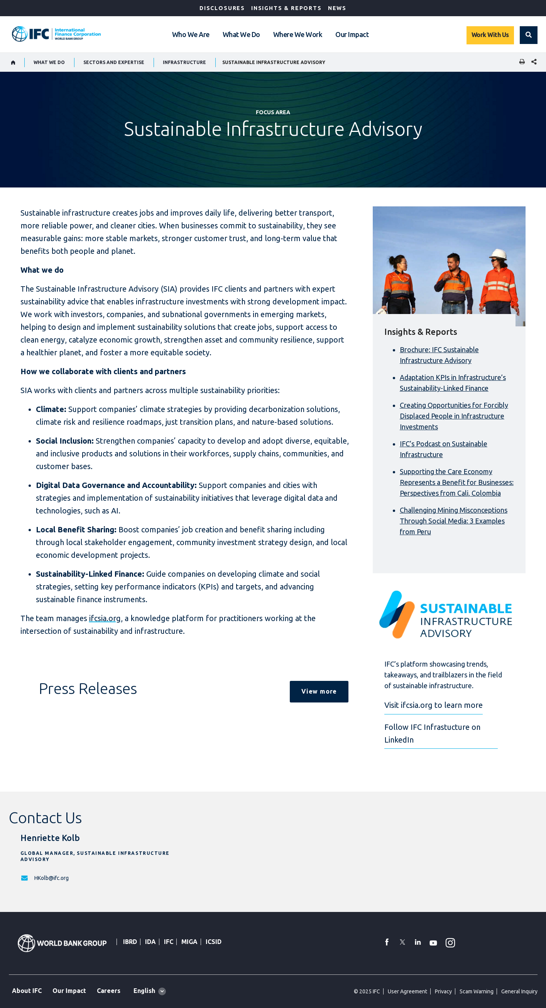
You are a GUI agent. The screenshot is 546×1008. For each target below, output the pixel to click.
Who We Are (191, 34)
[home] (13, 62)
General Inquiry (519, 991)
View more (319, 691)
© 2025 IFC (367, 991)
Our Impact (352, 34)
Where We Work (298, 34)
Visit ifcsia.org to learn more (433, 705)
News (337, 8)
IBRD (130, 941)
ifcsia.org (105, 618)
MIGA (189, 941)
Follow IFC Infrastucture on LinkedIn (432, 733)
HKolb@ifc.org (51, 878)
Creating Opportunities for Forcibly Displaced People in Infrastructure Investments (454, 416)
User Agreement (407, 991)
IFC (168, 941)
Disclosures (222, 8)
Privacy (443, 991)
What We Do (241, 34)
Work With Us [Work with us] (490, 34)
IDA (150, 941)
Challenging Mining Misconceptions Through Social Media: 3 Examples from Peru (453, 520)
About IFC (27, 990)
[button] (529, 35)
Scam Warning (477, 991)
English (144, 990)
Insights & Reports (286, 8)
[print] (520, 62)
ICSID (213, 941)
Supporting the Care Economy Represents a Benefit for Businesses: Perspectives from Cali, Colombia (457, 482)
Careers (108, 990)
